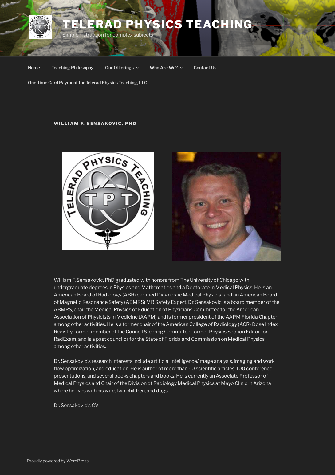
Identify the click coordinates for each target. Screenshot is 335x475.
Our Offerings (122, 67)
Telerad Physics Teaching (157, 24)
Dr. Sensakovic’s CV (76, 405)
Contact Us (205, 67)
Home (34, 67)
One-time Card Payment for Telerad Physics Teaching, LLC (87, 82)
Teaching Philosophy (72, 67)
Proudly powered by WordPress (58, 460)
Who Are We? (166, 67)
